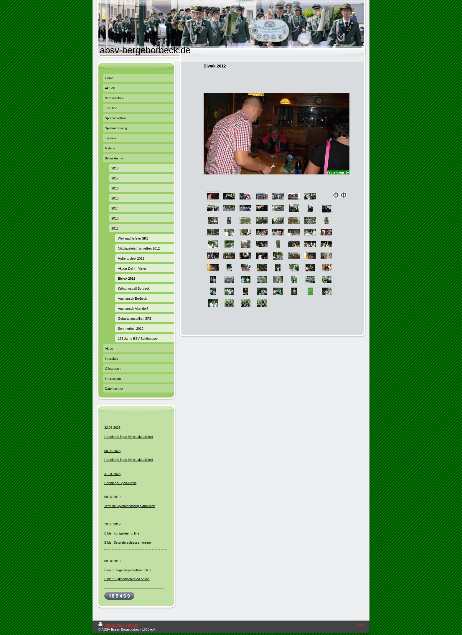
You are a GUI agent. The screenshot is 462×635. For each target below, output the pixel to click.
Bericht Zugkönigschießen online (127, 570)
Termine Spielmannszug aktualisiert (129, 506)
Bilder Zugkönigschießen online (126, 579)
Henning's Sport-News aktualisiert (128, 436)
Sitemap (132, 625)
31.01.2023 (112, 474)
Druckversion (111, 625)
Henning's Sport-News (120, 483)
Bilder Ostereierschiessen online (127, 542)
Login (360, 624)
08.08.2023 (112, 451)
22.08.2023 (112, 427)
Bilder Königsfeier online (121, 533)
